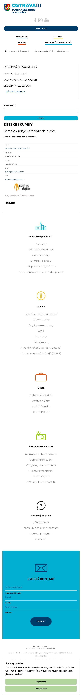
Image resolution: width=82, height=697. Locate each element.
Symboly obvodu (41, 260)
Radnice (41, 306)
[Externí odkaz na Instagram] (40, 20)
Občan (41, 388)
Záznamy (41, 336)
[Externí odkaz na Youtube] (46, 20)
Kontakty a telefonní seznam (41, 528)
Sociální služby (41, 406)
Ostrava (40, 539)
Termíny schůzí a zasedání (41, 314)
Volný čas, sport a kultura (41, 465)
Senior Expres (41, 476)
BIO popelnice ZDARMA (41, 482)
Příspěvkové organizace (41, 266)
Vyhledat (9, 105)
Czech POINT (41, 412)
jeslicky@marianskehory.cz (14, 172)
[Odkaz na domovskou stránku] (5, 51)
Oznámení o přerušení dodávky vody (41, 272)
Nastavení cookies (13, 674)
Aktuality (41, 244)
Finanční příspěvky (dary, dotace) (41, 347)
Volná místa (41, 342)
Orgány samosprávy (41, 325)
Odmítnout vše (41, 689)
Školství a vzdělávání (44, 51)
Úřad (41, 330)
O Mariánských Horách (41, 236)
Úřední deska (41, 319)
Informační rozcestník (20, 51)
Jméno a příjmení (13, 593)
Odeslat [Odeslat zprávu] (41, 621)
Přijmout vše (41, 682)
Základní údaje (41, 255)
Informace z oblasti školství (41, 454)
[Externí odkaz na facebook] (35, 20)
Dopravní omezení (41, 459)
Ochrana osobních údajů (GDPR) (41, 353)
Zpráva (8, 613)
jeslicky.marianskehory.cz (13, 179)
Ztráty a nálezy (41, 400)
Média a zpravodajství (41, 249)
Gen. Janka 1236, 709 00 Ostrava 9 (16, 149)
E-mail (8, 603)
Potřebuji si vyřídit (41, 395)
